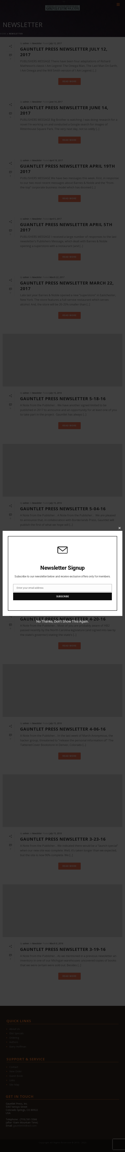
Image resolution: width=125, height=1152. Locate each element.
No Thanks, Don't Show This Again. (62, 621)
